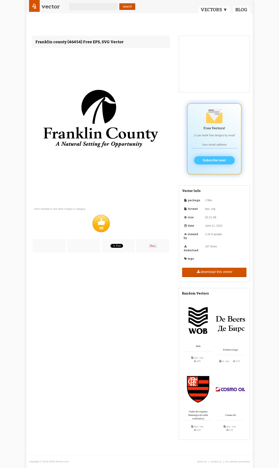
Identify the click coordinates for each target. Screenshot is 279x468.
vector (50, 6)
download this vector (214, 272)
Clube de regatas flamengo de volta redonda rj (198, 415)
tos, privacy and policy (237, 461)
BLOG (241, 9)
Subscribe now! (214, 160)
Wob (198, 346)
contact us (216, 461)
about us (202, 461)
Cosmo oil (230, 415)
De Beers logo (230, 350)
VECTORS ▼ (214, 9)
